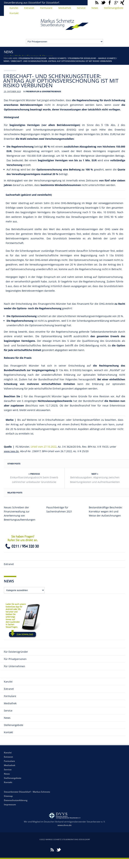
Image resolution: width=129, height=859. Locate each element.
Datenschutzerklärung (15, 800)
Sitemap (8, 796)
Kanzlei (14, 8)
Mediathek (64, 8)
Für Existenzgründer (16, 651)
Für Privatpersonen (15, 659)
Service (81, 8)
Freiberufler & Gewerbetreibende (43, 91)
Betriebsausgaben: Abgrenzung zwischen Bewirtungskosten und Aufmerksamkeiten (95, 480)
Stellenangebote (113, 8)
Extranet (29, 8)
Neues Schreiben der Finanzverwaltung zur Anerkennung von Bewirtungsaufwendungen (19, 513)
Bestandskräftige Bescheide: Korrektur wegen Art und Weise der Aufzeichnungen (105, 511)
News (94, 8)
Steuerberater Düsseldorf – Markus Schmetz (42, 58)
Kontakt (14, 13)
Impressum (10, 804)
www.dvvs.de (64, 825)
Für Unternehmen (14, 666)
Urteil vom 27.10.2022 (43, 446)
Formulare (46, 8)
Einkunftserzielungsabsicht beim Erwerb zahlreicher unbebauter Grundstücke (34, 480)
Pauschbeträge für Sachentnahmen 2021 (59, 509)
